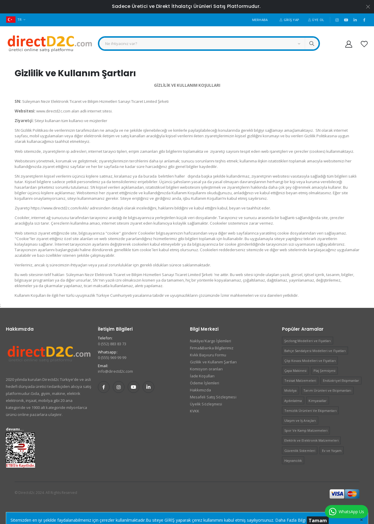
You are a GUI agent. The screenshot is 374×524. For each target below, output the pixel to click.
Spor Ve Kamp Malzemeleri (306, 430)
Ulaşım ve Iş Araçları (300, 420)
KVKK (194, 411)
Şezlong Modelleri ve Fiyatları (307, 341)
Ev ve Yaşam (332, 450)
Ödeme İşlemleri (204, 383)
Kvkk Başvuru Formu (208, 355)
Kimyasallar (318, 400)
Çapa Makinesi (295, 370)
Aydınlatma (293, 400)
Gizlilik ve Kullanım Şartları (213, 362)
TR (14, 19)
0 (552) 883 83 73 (112, 343)
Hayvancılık (293, 460)
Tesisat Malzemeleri (300, 380)
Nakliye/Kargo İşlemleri (210, 340)
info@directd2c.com (115, 371)
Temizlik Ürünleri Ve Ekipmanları (310, 410)
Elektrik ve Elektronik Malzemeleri (311, 440)
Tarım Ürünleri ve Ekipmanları (327, 390)
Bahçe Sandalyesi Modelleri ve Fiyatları (315, 350)
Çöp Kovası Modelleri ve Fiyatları (310, 360)
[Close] (361, 519)
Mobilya (290, 390)
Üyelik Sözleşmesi (206, 404)
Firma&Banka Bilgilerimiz (212, 348)
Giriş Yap (289, 20)
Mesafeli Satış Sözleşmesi (213, 397)
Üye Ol (316, 20)
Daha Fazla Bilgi (290, 520)
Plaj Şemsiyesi (325, 370)
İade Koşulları (202, 376)
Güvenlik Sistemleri (299, 450)
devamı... (15, 429)
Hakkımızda (200, 390)
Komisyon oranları (206, 369)
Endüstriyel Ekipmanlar (341, 380)
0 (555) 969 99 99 (112, 357)
